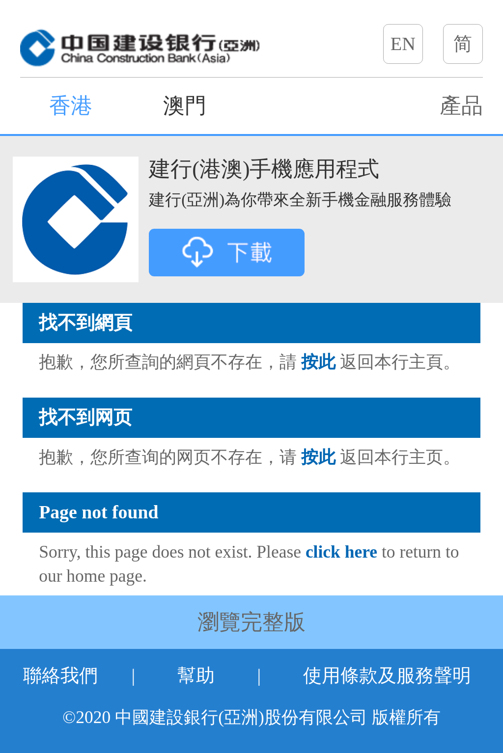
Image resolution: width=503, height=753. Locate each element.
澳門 (184, 105)
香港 (70, 105)
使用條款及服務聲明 (387, 675)
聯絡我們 (60, 675)
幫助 (196, 675)
